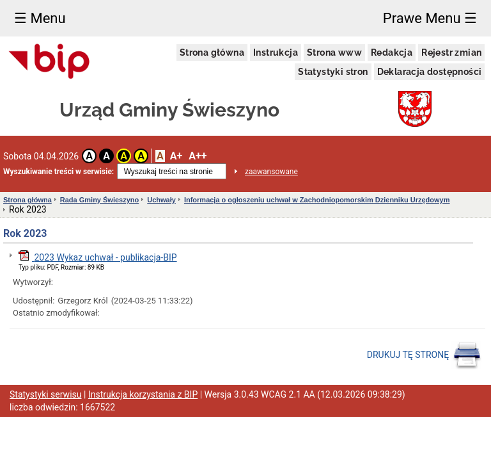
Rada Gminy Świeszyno (99, 200)
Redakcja (391, 52)
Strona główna (212, 52)
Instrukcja (275, 52)
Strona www (334, 52)
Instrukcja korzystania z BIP (143, 394)
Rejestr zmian (451, 52)
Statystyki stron (333, 72)
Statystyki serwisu (46, 394)
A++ (198, 156)
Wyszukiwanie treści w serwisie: (58, 171)
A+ (176, 156)
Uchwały (161, 200)
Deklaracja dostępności (429, 72)
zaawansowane (271, 171)
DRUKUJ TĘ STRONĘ (424, 355)
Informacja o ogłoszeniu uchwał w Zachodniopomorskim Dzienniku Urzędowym (317, 200)
